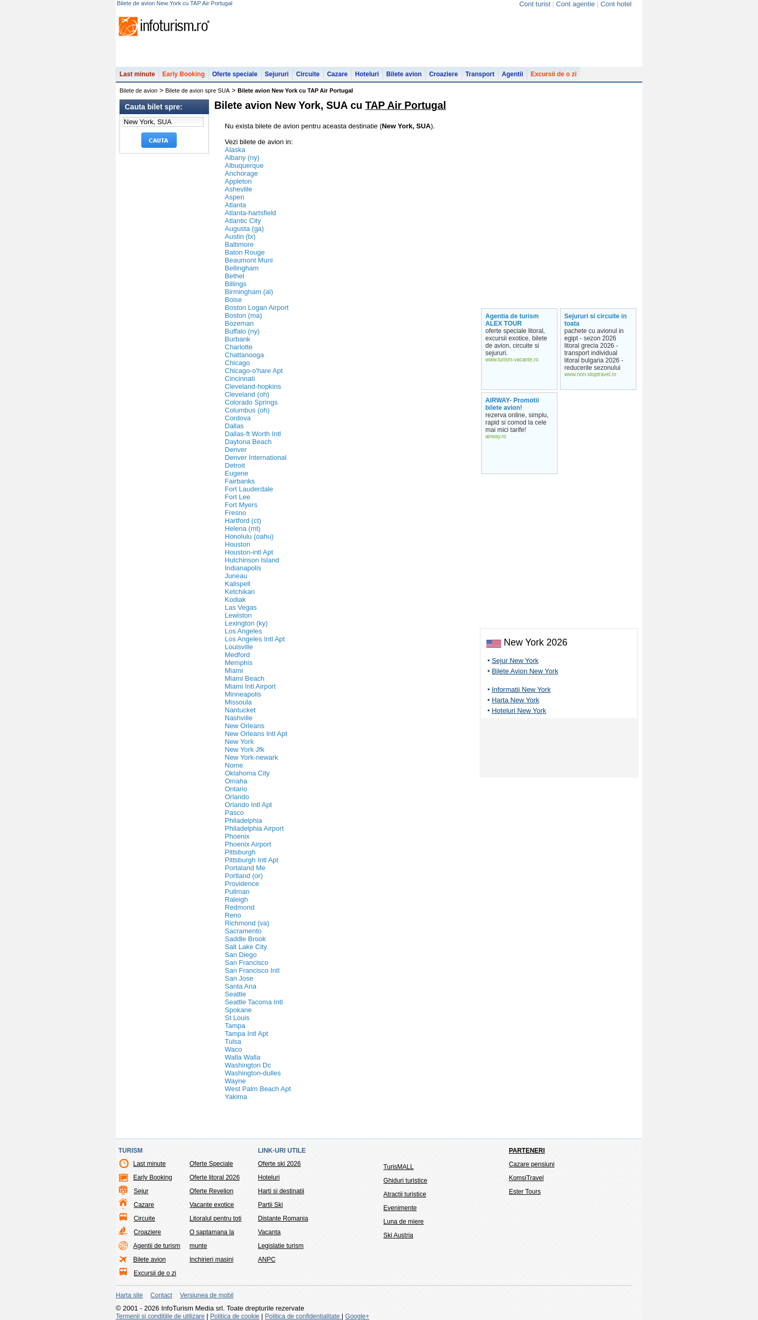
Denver (236, 450)
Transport (479, 74)
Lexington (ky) (246, 623)
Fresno (235, 513)
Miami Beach (244, 678)
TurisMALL (398, 1167)
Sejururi (276, 74)
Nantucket (240, 710)
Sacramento (243, 931)
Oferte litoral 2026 (215, 1177)
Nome (234, 765)
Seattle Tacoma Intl (254, 1002)
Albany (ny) (242, 158)
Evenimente (399, 1208)
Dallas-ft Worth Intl (253, 434)
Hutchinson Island (252, 560)
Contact (161, 1295)
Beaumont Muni (249, 260)
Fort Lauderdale (249, 489)
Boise (233, 300)
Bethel (234, 276)
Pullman (237, 891)
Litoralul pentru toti (216, 1218)
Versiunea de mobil (207, 1295)
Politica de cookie (234, 1316)
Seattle (235, 994)
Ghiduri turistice (405, 1180)
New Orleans (244, 726)
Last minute (137, 74)
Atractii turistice (404, 1194)
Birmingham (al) (249, 292)
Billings (235, 284)
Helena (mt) (243, 528)
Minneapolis (243, 694)
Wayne (235, 1081)
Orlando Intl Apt (248, 805)
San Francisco (246, 962)
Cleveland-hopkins (253, 386)
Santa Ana (240, 986)
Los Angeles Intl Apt (255, 639)
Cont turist (534, 4)
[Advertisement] (559, 749)
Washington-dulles (253, 1073)
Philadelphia (243, 820)
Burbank (237, 339)
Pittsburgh (240, 852)
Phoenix (237, 836)
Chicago (237, 363)
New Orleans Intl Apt (256, 734)
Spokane (238, 1010)
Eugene (236, 473)
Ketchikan (240, 592)
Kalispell (237, 584)
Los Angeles (243, 631)
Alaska (235, 150)
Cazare (337, 74)
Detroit (235, 465)
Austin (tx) (240, 236)
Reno (233, 915)
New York (239, 741)
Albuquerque (244, 165)
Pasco (234, 813)
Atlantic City (243, 221)
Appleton (238, 181)
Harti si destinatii (281, 1191)
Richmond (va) (247, 923)
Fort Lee (237, 497)
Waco (233, 1049)
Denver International (255, 457)
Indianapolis (243, 568)
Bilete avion (404, 74)
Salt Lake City (246, 947)
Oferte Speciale (211, 1163)
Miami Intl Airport (250, 686)
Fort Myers (241, 505)
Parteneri (527, 1150)
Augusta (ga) (244, 229)
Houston (237, 544)
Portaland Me (245, 868)
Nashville (239, 718)
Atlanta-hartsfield (250, 213)
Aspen (234, 197)
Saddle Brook (245, 939)
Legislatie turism (281, 1246)
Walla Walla (243, 1057)
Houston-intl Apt (249, 552)
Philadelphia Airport (254, 828)
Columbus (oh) (247, 410)
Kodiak (235, 599)
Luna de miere (403, 1221)
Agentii (512, 74)
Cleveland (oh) (247, 394)
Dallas (234, 426)
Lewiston (238, 615)
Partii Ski (270, 1204)
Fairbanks (240, 481)
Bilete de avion (138, 90)
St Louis (237, 1018)
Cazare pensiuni (532, 1164)
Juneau (236, 576)
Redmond (239, 907)
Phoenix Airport (248, 844)
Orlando (237, 797)
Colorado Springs (251, 402)
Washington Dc (248, 1065)
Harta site (129, 1295)
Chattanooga (244, 355)
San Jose (239, 978)
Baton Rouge (245, 252)
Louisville (239, 647)
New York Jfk (244, 749)
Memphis (239, 663)
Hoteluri (366, 74)
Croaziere (443, 74)
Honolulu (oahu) (249, 536)
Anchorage (241, 173)
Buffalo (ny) (242, 331)
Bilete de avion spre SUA (197, 90)
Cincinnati (240, 378)
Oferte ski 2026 (279, 1163)
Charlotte (239, 347)
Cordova (238, 418)
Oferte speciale (234, 74)
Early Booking (183, 74)
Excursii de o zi (553, 74)
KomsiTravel (526, 1178)
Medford (237, 655)
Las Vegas (241, 607)
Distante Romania (283, 1218)
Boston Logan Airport (256, 307)
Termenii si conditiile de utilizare (160, 1316)
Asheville (238, 189)
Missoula (238, 702)
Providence (242, 884)
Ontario (236, 789)
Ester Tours (525, 1191)
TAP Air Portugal (405, 105)
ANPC (266, 1259)
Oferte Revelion (211, 1191)
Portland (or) (244, 876)
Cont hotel (616, 4)
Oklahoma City (247, 773)
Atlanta (235, 205)
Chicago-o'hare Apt (254, 371)
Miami (234, 670)
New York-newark (251, 757)
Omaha (236, 781)
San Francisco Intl (252, 970)
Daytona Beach (248, 442)
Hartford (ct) (243, 521)
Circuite (308, 74)
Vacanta (269, 1232)
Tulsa (233, 1041)
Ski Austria (398, 1235)
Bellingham (241, 268)
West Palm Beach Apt (258, 1089)
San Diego (241, 955)
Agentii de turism (156, 1246)
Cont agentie (575, 4)
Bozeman (239, 323)
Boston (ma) (243, 315)
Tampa (235, 1026)
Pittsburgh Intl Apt (251, 860)
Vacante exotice (212, 1204)
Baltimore (239, 244)
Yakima (236, 1097)
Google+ (357, 1316)
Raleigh (236, 899)
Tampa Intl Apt (246, 1033)
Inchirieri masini (211, 1259)
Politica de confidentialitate (303, 1316)
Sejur (141, 1191)
